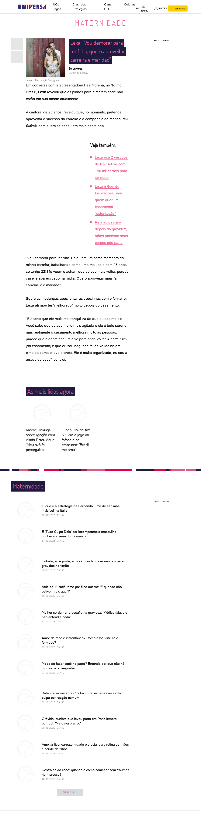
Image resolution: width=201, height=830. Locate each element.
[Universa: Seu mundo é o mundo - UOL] (32, 7)
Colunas (129, 4)
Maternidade (101, 23)
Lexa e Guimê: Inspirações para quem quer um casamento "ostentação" (108, 200)
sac (137, 8)
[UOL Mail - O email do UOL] (147, 8)
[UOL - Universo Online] (49, 7)
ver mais (70, 792)
